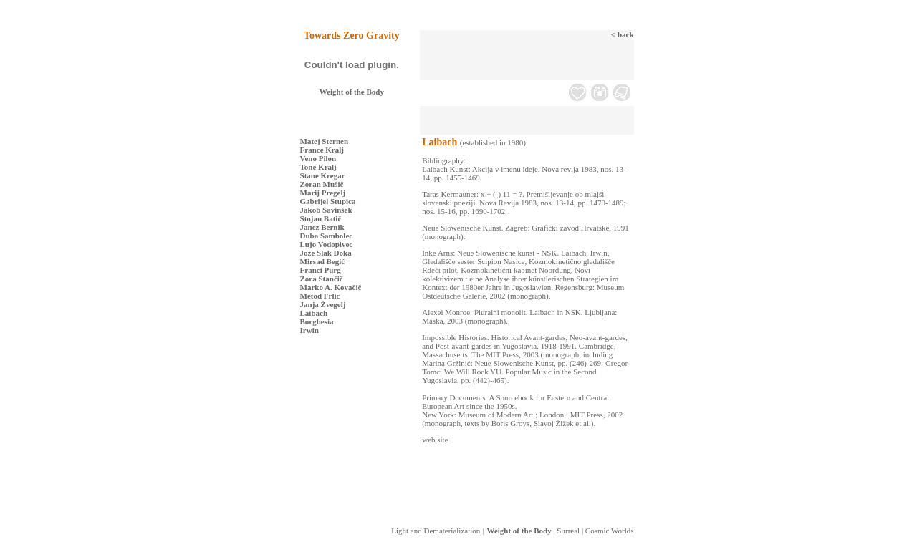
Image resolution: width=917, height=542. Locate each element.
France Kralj (322, 149)
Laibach (314, 313)
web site (435, 439)
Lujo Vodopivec (326, 244)
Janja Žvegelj (323, 304)
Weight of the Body (352, 91)
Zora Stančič (321, 278)
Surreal (568, 530)
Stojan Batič (321, 218)
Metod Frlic (320, 295)
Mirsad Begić (322, 261)
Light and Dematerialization (435, 530)
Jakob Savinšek (326, 209)
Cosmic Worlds (609, 530)
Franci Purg (320, 270)
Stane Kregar (322, 175)
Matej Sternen (324, 141)
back (626, 34)
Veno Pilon (318, 158)
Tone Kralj (318, 167)
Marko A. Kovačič (331, 287)
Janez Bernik (322, 227)
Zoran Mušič (322, 184)
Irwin (309, 330)
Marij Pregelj (323, 192)
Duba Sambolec (326, 235)
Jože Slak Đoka (326, 252)
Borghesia (317, 321)
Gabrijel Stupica (328, 201)
